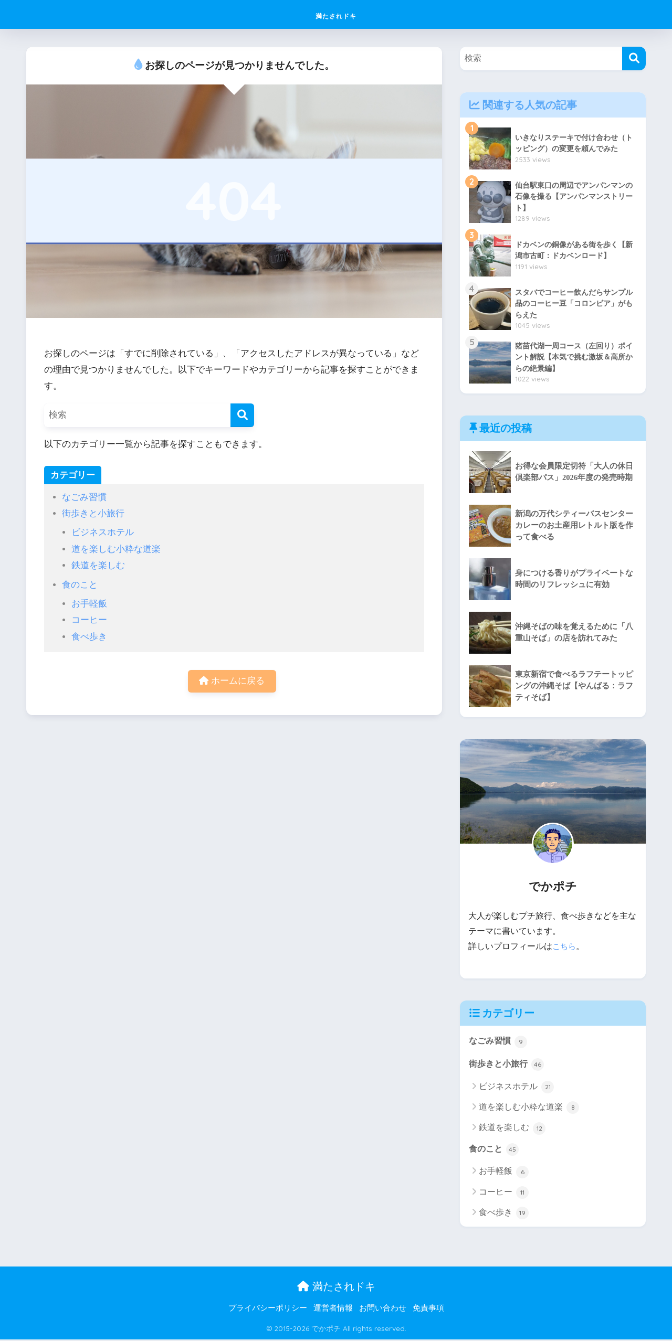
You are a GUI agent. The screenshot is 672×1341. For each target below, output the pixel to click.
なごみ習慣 (84, 497)
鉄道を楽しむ (98, 565)
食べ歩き (89, 637)
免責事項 (428, 1309)
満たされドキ (336, 14)
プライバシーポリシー (267, 1309)
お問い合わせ (382, 1309)
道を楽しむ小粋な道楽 (116, 549)
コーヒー (89, 620)
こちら (565, 946)
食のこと (80, 585)
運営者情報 (333, 1309)
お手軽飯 (89, 604)
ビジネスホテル (102, 532)
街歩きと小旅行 (93, 513)
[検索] (242, 415)
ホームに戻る (232, 682)
